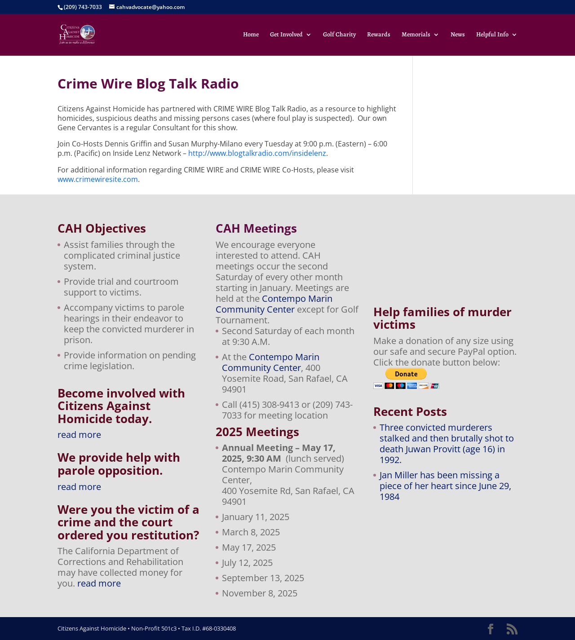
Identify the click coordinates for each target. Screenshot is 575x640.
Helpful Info (492, 35)
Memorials (416, 35)
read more (79, 434)
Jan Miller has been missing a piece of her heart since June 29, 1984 (445, 486)
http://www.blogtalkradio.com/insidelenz (257, 153)
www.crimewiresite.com (98, 179)
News (458, 35)
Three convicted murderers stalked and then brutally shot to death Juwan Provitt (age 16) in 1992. (447, 443)
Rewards (378, 35)
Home (251, 35)
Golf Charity (339, 35)
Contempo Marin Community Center (274, 303)
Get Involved (286, 35)
